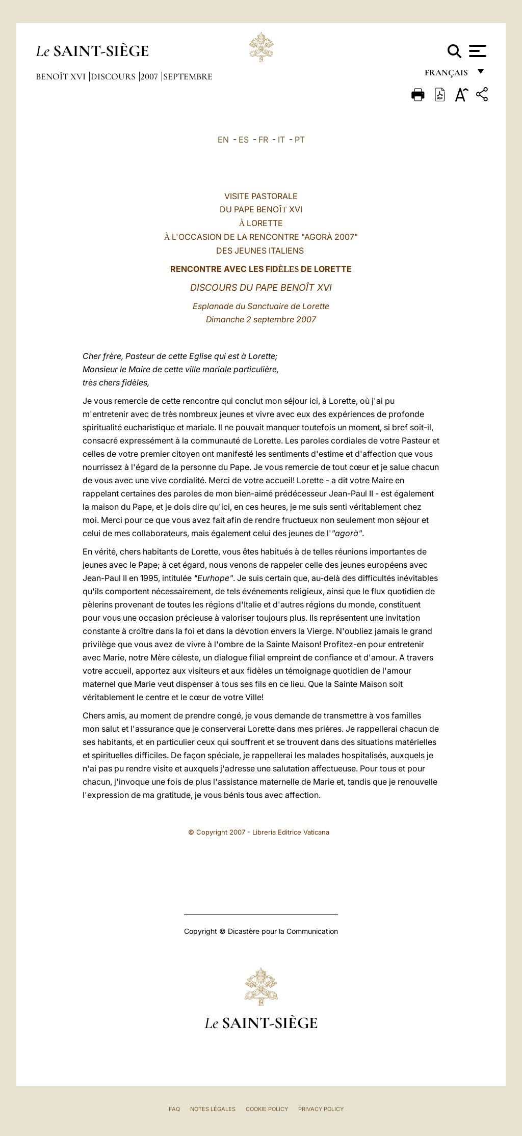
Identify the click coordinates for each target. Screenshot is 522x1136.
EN (223, 139)
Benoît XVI (62, 76)
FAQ (174, 1109)
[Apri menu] (476, 51)
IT (281, 139)
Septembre (188, 76)
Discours (114, 76)
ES (244, 139)
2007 (150, 76)
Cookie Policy (267, 1109)
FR (263, 139)
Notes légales (213, 1109)
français (447, 75)
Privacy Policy (321, 1109)
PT (300, 139)
